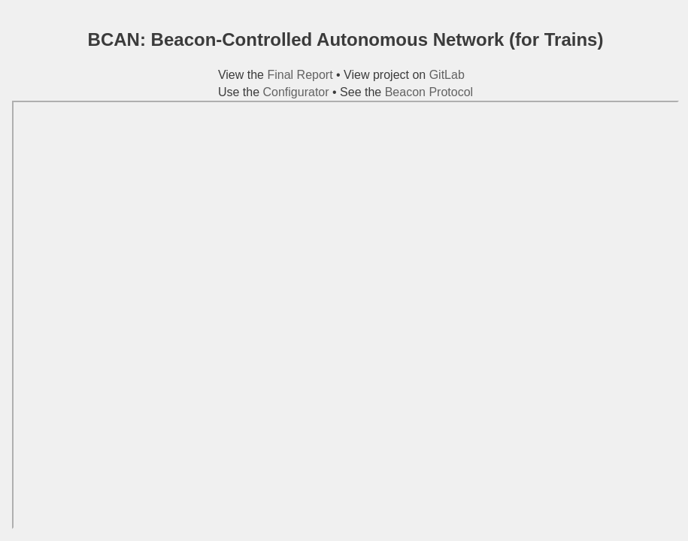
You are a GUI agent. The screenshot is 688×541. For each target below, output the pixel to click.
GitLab (447, 74)
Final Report (299, 74)
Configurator (296, 92)
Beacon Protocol (429, 92)
